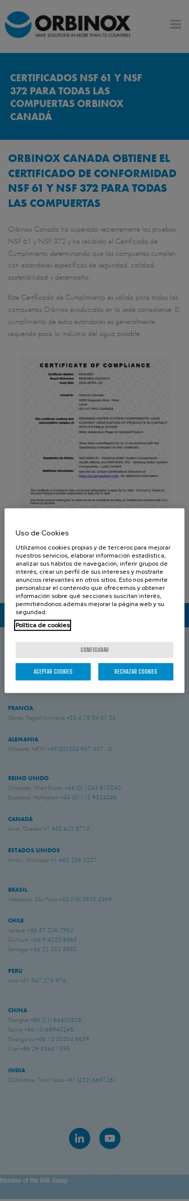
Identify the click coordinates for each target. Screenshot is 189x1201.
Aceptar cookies (53, 671)
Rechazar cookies (135, 671)
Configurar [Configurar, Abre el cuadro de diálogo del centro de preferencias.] (95, 649)
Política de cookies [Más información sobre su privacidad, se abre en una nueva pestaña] (43, 625)
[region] (94, 600)
